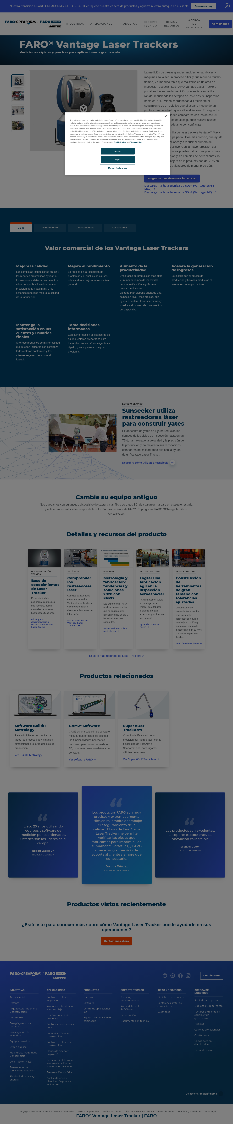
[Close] (165, 116)
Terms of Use (136, 142)
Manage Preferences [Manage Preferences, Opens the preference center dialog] (117, 168)
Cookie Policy (120, 142)
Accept (118, 151)
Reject (117, 159)
